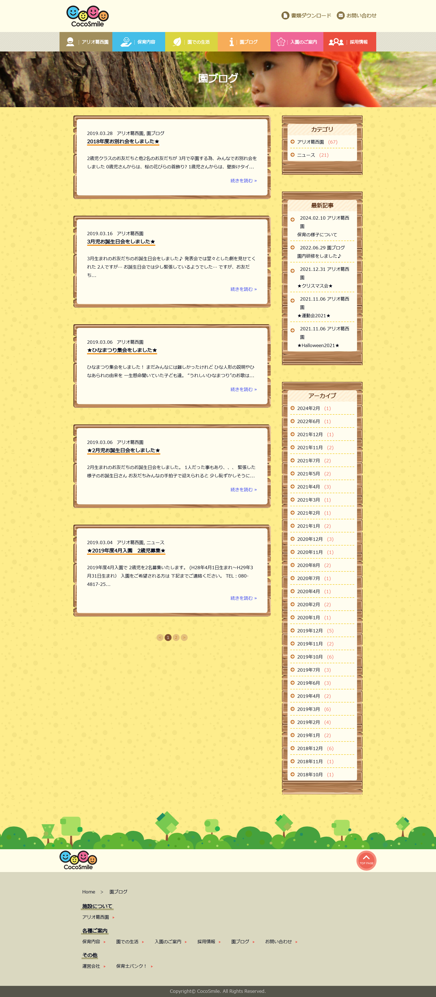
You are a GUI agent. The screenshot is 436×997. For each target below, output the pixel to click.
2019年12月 (315, 631)
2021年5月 (314, 474)
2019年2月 (314, 722)
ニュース (155, 542)
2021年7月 (314, 461)
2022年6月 (314, 422)
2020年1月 (314, 618)
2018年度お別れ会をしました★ (123, 142)
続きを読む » (244, 181)
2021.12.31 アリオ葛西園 (324, 273)
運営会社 (91, 966)
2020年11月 (315, 552)
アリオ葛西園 (130, 133)
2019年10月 (315, 657)
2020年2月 (314, 605)
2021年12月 (315, 435)
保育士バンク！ (131, 966)
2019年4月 (314, 696)
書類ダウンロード (311, 16)
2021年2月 (314, 513)
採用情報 (206, 942)
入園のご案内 (168, 942)
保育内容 (91, 942)
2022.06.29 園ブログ (322, 248)
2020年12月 (315, 539)
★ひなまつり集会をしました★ (122, 350)
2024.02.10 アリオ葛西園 (324, 222)
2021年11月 (315, 448)
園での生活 (127, 942)
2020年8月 (314, 565)
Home (89, 892)
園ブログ (155, 133)
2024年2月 (314, 408)
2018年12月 (315, 749)
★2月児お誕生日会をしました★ (123, 451)
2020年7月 (314, 578)
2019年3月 (314, 709)
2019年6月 (314, 683)
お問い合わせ (361, 16)
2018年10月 (315, 775)
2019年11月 (315, 644)
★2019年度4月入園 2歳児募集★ (126, 551)
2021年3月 (314, 500)
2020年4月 (314, 592)
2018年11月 (315, 762)
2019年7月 (314, 670)
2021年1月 (314, 526)
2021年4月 (314, 487)
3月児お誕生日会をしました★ (121, 242)
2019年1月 (314, 735)
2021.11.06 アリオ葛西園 (324, 303)
